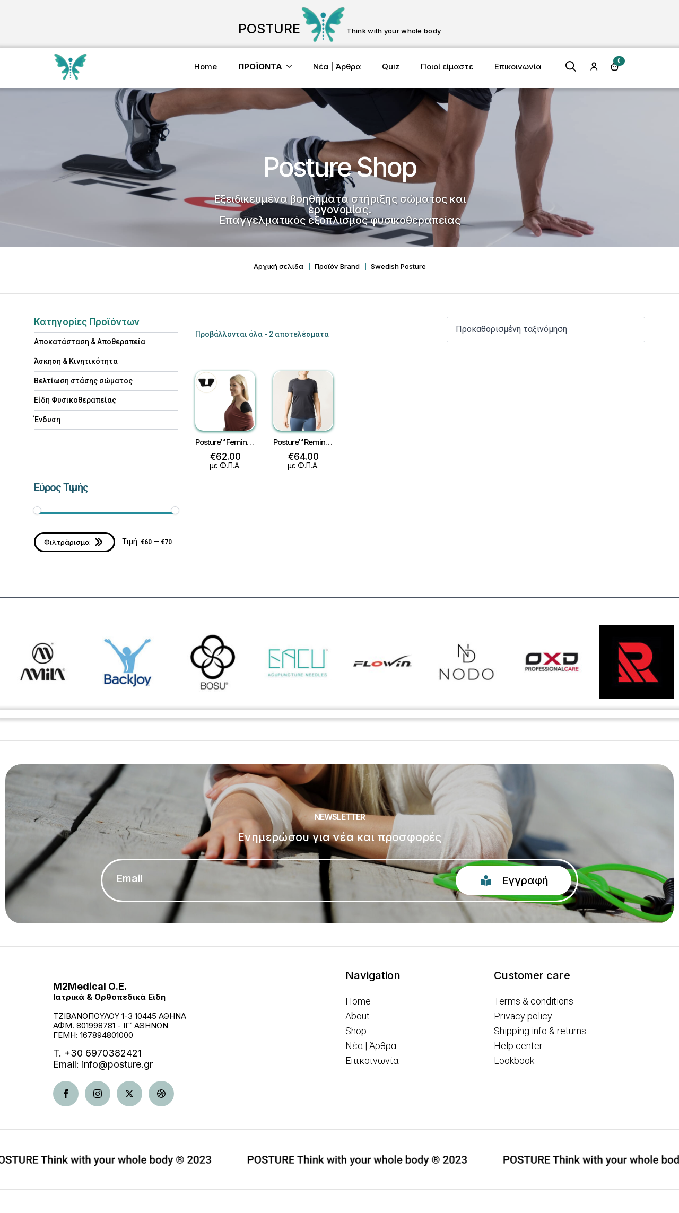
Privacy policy (523, 1016)
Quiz (390, 67)
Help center (518, 1046)
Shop (356, 1031)
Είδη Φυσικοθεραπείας (75, 400)
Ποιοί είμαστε (447, 67)
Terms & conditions (533, 1001)
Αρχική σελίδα (278, 266)
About (357, 1016)
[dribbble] (161, 1093)
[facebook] (66, 1093)
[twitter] (129, 1093)
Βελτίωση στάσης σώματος (83, 381)
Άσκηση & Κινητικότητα (76, 361)
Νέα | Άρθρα (337, 67)
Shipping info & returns (540, 1031)
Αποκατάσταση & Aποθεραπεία (89, 341)
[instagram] (97, 1093)
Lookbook (514, 1061)
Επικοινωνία (517, 67)
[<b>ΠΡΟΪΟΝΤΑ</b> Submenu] (292, 66)
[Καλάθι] (615, 66)
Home (205, 67)
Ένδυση (47, 419)
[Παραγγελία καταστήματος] (546, 329)
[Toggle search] (571, 66)
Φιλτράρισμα (67, 542)
